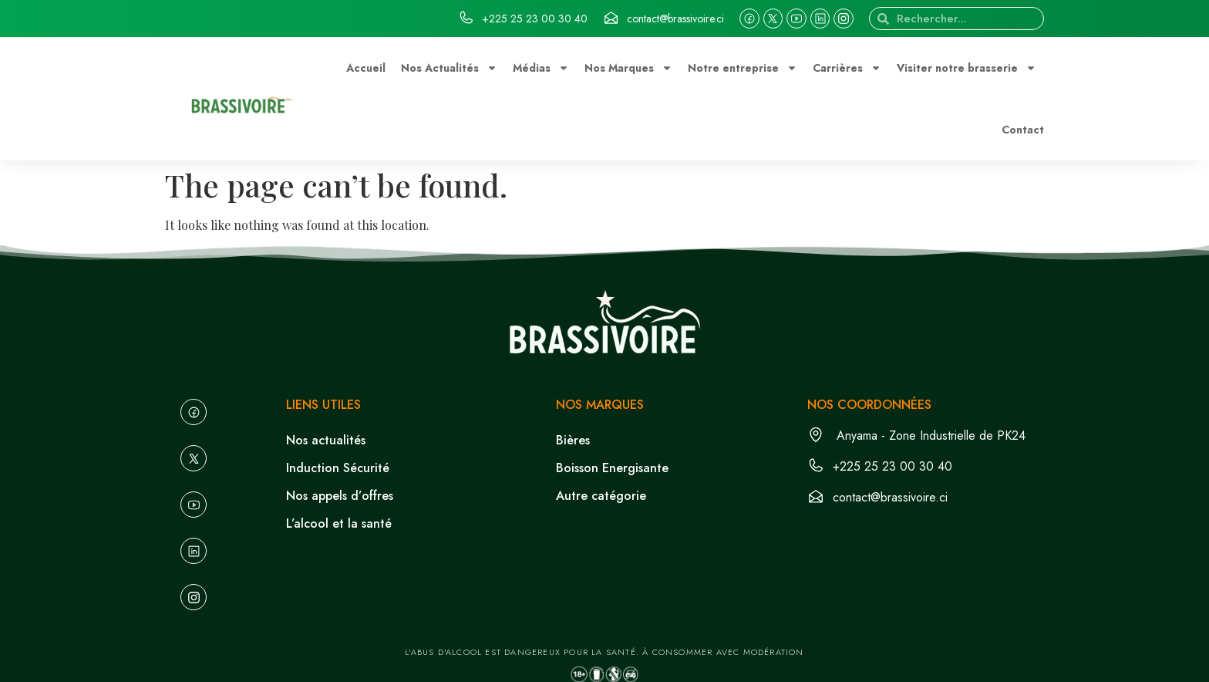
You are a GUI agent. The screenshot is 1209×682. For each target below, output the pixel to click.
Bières (573, 440)
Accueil (366, 68)
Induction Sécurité (337, 468)
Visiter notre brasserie (966, 68)
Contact (1023, 129)
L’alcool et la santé (339, 523)
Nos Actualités (449, 68)
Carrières (847, 68)
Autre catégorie (601, 496)
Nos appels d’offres (339, 496)
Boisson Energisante (612, 468)
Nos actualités (325, 440)
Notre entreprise (742, 68)
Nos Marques (628, 68)
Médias (541, 68)
